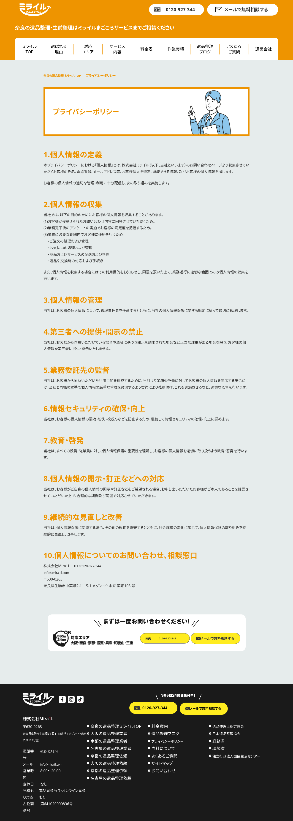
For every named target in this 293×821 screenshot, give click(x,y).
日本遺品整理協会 (226, 733)
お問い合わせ (163, 770)
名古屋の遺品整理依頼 (110, 777)
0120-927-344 (180, 9)
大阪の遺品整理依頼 (108, 763)
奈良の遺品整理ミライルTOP (115, 725)
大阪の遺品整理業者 (108, 733)
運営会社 (263, 49)
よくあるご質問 (234, 49)
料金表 (146, 49)
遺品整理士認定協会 (228, 726)
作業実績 (176, 49)
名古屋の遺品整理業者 (110, 748)
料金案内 (159, 725)
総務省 (218, 740)
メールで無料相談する (246, 9)
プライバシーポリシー (167, 741)
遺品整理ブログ (205, 49)
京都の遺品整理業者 (108, 740)
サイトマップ (162, 763)
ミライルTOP (29, 49)
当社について (163, 748)
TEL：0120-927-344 (89, 565)
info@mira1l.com (58, 572)
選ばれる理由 (59, 49)
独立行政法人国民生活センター (236, 755)
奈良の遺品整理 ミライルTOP (64, 76)
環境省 (218, 748)
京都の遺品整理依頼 (108, 770)
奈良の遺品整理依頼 (108, 755)
